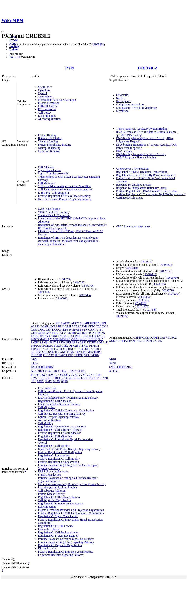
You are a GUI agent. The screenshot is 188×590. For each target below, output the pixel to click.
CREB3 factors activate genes (133, 226)
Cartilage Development (129, 197)
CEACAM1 (80, 326)
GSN (68, 332)
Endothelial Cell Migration (53, 192)
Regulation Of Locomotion (53, 455)
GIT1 (100, 329)
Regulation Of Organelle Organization (60, 545)
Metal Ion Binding (48, 151)
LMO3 (35, 339)
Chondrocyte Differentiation (132, 168)
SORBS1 (36, 352)
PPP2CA (36, 345)
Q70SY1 (114, 370)
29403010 (62, 298)
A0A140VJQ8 (39, 370)
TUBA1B (36, 355)
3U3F (65, 378)
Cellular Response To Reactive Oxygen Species (65, 189)
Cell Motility (45, 423)
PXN (69, 68)
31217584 (150, 309)
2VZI (90, 374)
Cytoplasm (44, 90)
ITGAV (44, 335)
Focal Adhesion (47, 109)
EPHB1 (76, 329)
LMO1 (101, 335)
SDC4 (79, 348)
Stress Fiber (45, 86)
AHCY (75, 323)
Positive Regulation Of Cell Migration (60, 452)
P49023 (81, 370)
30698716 (150, 274)
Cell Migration (46, 183)
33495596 (78, 282)
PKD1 (79, 342)
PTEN (57, 345)
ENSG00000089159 (42, 367)
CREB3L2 (147, 68)
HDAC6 (76, 332)
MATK (75, 339)
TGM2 (71, 352)
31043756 (65, 279)
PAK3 (53, 342)
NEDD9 (92, 339)
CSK (48, 329)
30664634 (166, 264)
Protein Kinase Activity (51, 493)
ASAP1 (102, 323)
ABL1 (58, 323)
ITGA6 (101, 332)
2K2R (59, 374)
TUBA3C (48, 355)
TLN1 (78, 352)
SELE (86, 348)
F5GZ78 (71, 370)
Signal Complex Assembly (53, 173)
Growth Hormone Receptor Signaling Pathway (65, 199)
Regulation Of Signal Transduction (58, 516)
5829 (34, 359)
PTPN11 (83, 345)
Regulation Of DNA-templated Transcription (141, 171)
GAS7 (163, 337)
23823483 (144, 296)
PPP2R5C (47, 345)
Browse (13, 39)
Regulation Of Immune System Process (60, 503)
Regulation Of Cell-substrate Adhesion (60, 429)
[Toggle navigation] (2, 31)
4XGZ (87, 378)
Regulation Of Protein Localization (58, 535)
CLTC (91, 326)
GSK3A (50, 332)
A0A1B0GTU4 (57, 370)
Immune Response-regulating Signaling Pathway (66, 541)
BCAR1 (45, 326)
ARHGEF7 (90, 323)
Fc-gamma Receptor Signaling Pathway (61, 554)
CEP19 (137, 337)
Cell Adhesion (46, 167)
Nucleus (120, 98)
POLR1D (102, 342)
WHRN (94, 355)
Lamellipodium (47, 115)
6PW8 (40, 381)
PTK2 (65, 345)
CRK (34, 329)
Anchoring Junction (49, 118)
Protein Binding (47, 134)
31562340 (132, 267)
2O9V (66, 374)
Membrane (122, 110)
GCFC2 (172, 337)
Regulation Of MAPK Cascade (56, 525)
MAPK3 (55, 339)
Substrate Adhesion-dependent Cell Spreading (64, 186)
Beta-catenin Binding (50, 138)
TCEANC (60, 352)
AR (81, 323)
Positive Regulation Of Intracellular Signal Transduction (70, 519)
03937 (34, 363)
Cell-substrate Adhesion (51, 490)
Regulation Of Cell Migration (55, 436)
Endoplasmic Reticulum (130, 104)
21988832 (98, 44)
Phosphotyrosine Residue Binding (57, 487)
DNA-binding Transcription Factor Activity (141, 154)
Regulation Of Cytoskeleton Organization (62, 426)
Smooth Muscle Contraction (54, 215)
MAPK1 (44, 339)
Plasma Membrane (49, 102)
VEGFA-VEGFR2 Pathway (54, 211)
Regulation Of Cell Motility (54, 445)
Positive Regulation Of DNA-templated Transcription (146, 191)
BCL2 (53, 326)
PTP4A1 (123, 340)
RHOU (63, 348)
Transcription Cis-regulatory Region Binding (141, 128)
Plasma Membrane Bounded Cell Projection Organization (71, 509)
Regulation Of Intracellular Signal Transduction (65, 439)
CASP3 (69, 326)
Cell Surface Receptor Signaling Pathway (62, 413)
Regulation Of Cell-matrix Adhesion (59, 497)
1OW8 (51, 374)
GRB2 (41, 332)
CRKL (41, 329)
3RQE (41, 378)
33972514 (173, 293)
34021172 (146, 261)
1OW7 (43, 374)
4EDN (72, 378)
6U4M (48, 381)
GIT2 (34, 332)
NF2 (100, 339)
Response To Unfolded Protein (133, 184)
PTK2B (73, 345)
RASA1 (45, 348)
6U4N (56, 381)
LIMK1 (77, 335)
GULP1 (113, 340)
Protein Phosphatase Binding (54, 144)
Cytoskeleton (45, 96)
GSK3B (60, 332)
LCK (69, 335)
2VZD (74, 374)
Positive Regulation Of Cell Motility (59, 458)
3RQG (57, 378)
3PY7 (34, 378)
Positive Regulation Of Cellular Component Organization (71, 513)
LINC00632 (89, 335)
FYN (85, 329)
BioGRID (14, 56)
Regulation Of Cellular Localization (58, 532)
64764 (112, 359)
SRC (45, 352)
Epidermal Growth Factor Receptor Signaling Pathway (69, 448)
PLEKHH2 (90, 342)
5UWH (104, 378)
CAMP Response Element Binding (136, 157)
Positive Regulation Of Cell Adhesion (59, 432)
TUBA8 (59, 355)
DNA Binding (124, 151)
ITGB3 (62, 335)
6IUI (33, 381)
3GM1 (98, 374)
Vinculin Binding (48, 141)
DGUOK (57, 329)
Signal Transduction (49, 170)
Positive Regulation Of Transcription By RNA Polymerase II (150, 194)
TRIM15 (88, 352)
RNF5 (71, 348)
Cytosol (42, 93)
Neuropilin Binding (49, 147)
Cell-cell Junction (48, 106)
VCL (87, 355)
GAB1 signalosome (49, 208)
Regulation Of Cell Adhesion (54, 400)
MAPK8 (65, 339)
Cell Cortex (44, 112)
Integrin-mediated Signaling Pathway (59, 404)
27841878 (140, 303)
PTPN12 (94, 345)
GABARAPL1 (150, 337)
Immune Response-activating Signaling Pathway (66, 538)
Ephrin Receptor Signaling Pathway (58, 416)
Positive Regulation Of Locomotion (58, 461)
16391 (112, 363)
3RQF (49, 378)
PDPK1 (70, 342)
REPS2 (54, 348)
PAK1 (45, 342)
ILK (84, 332)
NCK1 (83, 339)
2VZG (82, 374)
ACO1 (66, 323)
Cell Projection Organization (54, 500)
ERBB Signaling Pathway (53, 471)
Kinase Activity (47, 548)
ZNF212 (157, 340)
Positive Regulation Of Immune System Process (65, 551)
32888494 (85, 295)
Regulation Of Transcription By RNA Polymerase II (145, 175)
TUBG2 (78, 355)
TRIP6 (97, 352)
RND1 (148, 340)
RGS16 (139, 340)
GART (92, 329)
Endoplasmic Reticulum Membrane (136, 107)
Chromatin (122, 94)
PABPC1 (36, 342)
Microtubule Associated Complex (57, 99)
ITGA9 (35, 335)
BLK (61, 326)
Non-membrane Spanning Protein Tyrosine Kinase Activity (72, 484)
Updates (14, 49)
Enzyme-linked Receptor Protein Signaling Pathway (68, 397)
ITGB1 (53, 335)
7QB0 (64, 381)
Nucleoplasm (123, 101)
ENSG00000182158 (120, 367)
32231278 (142, 306)
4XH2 (95, 378)
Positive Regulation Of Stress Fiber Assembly (64, 195)
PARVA (61, 342)
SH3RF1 (96, 348)
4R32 (80, 378)
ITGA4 (92, 332)
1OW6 (35, 374)
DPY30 (67, 329)
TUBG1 (69, 355)
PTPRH (35, 348)
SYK (51, 352)
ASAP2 (35, 326)
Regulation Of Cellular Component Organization (66, 410)
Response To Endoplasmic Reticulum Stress (141, 187)
